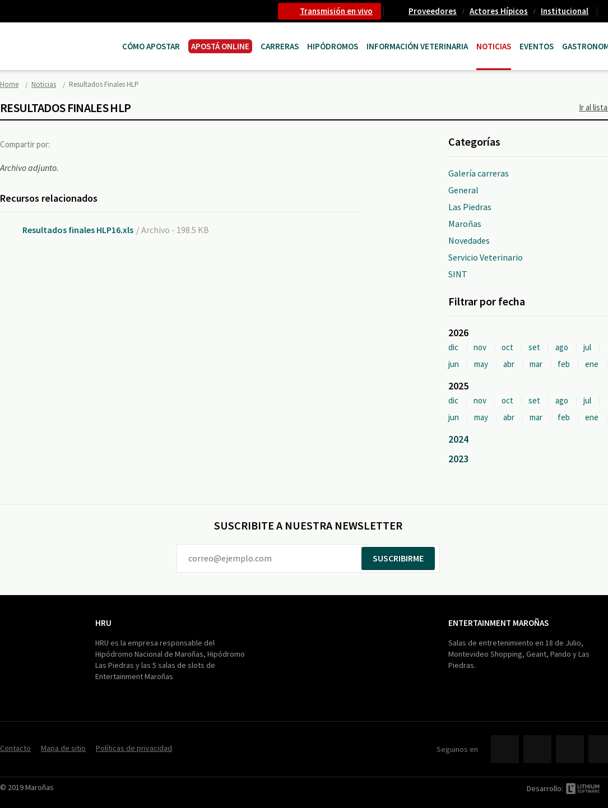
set (534, 347)
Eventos (536, 46)
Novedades (469, 240)
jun (453, 364)
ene (591, 364)
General (463, 190)
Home (9, 84)
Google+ (114, 144)
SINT (457, 274)
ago (561, 347)
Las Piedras (469, 206)
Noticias (493, 46)
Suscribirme (398, 558)
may (481, 364)
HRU (103, 622)
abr (508, 364)
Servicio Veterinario (485, 257)
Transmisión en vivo (336, 11)
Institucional (564, 11)
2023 (458, 458)
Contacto (15, 748)
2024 (458, 439)
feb (564, 364)
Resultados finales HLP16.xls (77, 229)
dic (453, 347)
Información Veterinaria (417, 46)
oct (507, 347)
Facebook (68, 144)
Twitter (91, 144)
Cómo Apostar (151, 46)
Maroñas (464, 223)
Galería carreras (478, 173)
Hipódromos (332, 46)
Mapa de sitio (63, 748)
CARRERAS (280, 46)
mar (536, 364)
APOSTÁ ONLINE (220, 46)
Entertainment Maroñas (498, 622)
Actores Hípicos (499, 11)
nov (480, 347)
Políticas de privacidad (134, 748)
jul (587, 347)
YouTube (570, 749)
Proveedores (433, 11)
